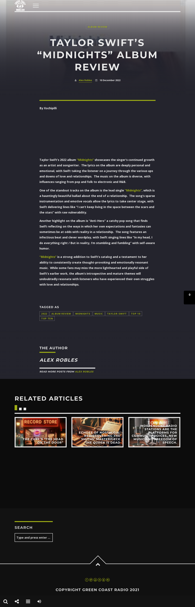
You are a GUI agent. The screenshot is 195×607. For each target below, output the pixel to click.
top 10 (135, 313)
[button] (189, 297)
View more (41, 432)
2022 (44, 313)
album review (61, 313)
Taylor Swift (117, 313)
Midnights (82, 313)
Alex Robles (85, 80)
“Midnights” (85, 160)
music (99, 313)
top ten (47, 318)
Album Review (97, 26)
